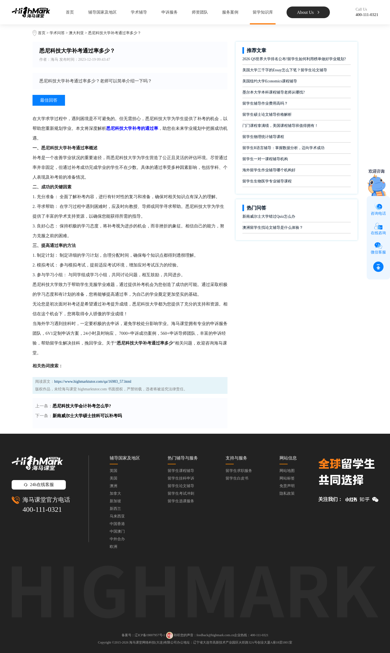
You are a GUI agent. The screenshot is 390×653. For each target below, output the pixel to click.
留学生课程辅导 (181, 471)
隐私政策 (287, 493)
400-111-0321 (42, 509)
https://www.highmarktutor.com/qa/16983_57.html (92, 381)
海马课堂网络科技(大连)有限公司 (153, 642)
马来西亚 (117, 516)
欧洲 (113, 547)
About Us (308, 12)
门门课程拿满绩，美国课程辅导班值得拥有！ (280, 126)
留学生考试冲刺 (181, 493)
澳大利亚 (77, 33)
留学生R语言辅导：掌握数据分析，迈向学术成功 (283, 148)
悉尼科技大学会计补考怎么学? (82, 406)
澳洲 (113, 486)
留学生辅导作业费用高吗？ (265, 103)
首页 (70, 12)
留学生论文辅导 (181, 486)
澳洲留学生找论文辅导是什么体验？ (272, 228)
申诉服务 (169, 12)
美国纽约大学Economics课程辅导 (269, 81)
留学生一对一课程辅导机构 (265, 159)
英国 (113, 471)
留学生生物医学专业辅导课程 (267, 181)
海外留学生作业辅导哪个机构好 (268, 170)
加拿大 (115, 493)
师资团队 (200, 12)
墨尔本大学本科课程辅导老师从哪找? (273, 92)
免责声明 (287, 486)
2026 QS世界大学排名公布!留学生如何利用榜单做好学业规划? (294, 59)
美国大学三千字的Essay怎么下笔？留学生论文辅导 (284, 70)
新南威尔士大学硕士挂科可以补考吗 (87, 415)
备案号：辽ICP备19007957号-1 (143, 635)
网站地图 (287, 471)
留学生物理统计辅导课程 (263, 137)
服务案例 (230, 12)
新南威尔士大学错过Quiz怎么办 (268, 216)
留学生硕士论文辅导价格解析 (267, 114)
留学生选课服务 (181, 501)
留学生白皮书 (237, 478)
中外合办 (117, 539)
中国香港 (117, 524)
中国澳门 (117, 531)
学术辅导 (139, 12)
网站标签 (287, 478)
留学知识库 (263, 12)
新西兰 (115, 509)
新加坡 (115, 501)
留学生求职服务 (239, 471)
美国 (113, 478)
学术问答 (57, 33)
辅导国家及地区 (102, 12)
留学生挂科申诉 (181, 478)
